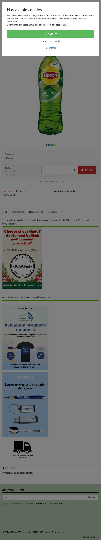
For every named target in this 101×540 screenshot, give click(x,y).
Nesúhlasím (50, 48)
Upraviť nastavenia (50, 41)
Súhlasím (50, 34)
